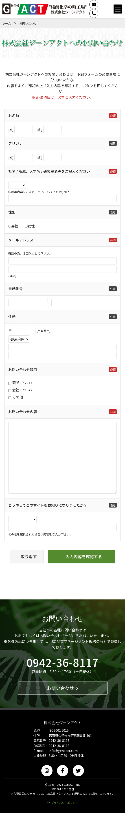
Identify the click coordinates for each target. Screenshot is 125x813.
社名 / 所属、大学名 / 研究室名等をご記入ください (49, 171)
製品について (23, 382)
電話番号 (15, 288)
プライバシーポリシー (64, 802)
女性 (31, 226)
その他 (17, 397)
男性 (14, 226)
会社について (23, 389)
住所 (11, 316)
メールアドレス (20, 240)
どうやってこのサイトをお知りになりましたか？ (47, 505)
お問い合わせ (62, 688)
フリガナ (15, 143)
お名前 (13, 115)
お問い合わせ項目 (22, 369)
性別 (11, 212)
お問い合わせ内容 (22, 411)
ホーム (6, 23)
